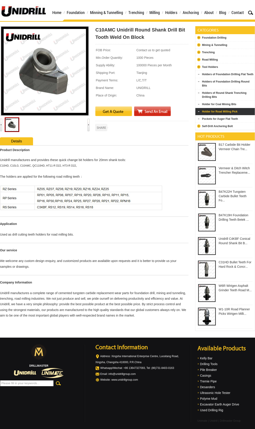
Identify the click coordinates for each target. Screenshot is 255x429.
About (209, 12)
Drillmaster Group (230, 420)
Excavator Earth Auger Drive (219, 404)
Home (56, 12)
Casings (205, 375)
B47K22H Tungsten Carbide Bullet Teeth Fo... (233, 196)
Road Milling (210, 59)
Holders (171, 12)
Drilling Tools (209, 364)
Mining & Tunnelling (214, 45)
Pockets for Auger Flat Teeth (220, 118)
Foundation (76, 12)
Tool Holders (210, 67)
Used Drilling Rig (211, 410)
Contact (237, 12)
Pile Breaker (208, 370)
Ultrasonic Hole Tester (215, 393)
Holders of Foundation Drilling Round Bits (225, 83)
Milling (154, 12)
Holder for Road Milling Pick (219, 111)
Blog (222, 12)
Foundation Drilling (214, 37)
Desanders (207, 387)
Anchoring (191, 12)
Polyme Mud (208, 398)
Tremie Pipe (208, 381)
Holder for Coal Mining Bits (219, 104)
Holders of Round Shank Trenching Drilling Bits (224, 94)
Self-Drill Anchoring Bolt (217, 126)
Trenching (136, 12)
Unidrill (213, 420)
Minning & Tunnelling (106, 12)
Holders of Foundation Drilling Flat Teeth (227, 74)
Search (250, 12)
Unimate (202, 420)
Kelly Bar (206, 358)
